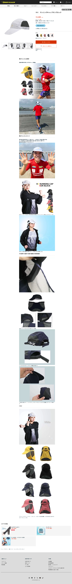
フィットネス (43, 5)
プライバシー (50, 566)
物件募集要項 (50, 563)
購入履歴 (3, 564)
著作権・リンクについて (53, 564)
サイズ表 (26, 564)
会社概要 (50, 561)
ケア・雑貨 (53, 5)
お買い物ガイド (28, 561)
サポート (62, 5)
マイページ (4, 561)
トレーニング (34, 5)
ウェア (25, 5)
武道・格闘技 (16, 5)
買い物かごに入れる (46, 42)
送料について (27, 563)
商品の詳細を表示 (40, 25)
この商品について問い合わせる (41, 28)
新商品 (8, 5)
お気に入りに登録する (47, 46)
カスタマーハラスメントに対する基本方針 (56, 568)
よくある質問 (27, 566)
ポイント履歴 (4, 563)
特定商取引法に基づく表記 (53, 569)
